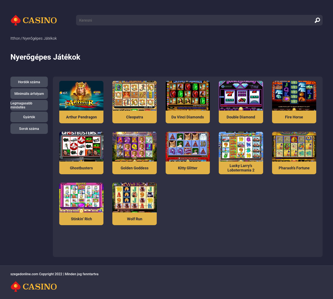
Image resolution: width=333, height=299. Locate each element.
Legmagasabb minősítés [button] (21, 105)
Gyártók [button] (29, 117)
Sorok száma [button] (29, 129)
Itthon (15, 38)
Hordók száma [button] (29, 82)
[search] (317, 20)
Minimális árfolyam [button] (29, 94)
